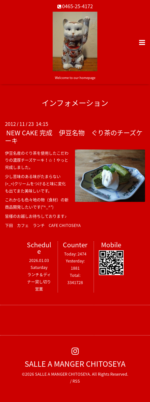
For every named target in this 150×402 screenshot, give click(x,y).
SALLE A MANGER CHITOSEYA (75, 363)
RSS (76, 381)
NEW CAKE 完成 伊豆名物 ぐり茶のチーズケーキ (74, 136)
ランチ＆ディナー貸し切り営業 (39, 281)
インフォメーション (75, 102)
